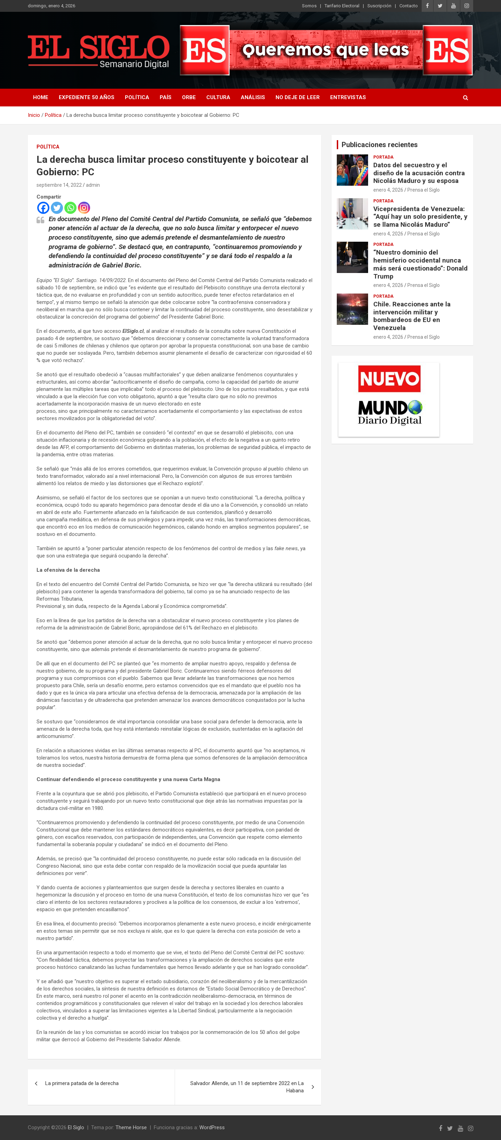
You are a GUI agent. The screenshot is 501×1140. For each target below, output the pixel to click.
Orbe (189, 97)
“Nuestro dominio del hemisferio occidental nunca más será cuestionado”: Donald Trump (420, 264)
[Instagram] (84, 208)
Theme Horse (131, 1127)
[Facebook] (43, 208)
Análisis (253, 97)
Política (137, 97)
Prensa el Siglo (423, 190)
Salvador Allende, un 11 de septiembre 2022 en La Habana (247, 1087)
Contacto (408, 5)
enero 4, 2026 (388, 190)
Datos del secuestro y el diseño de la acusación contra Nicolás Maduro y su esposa (419, 173)
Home (40, 97)
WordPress (212, 1127)
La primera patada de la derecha (82, 1083)
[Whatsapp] (70, 208)
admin (93, 185)
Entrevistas (348, 97)
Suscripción (379, 5)
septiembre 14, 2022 (59, 185)
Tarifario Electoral (342, 5)
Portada (383, 157)
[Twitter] (57, 208)
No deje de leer (298, 97)
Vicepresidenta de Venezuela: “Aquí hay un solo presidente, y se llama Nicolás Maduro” (420, 217)
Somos (309, 5)
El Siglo (76, 1127)
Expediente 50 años (86, 97)
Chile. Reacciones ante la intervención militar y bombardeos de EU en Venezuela (412, 316)
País (166, 97)
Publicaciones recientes (380, 145)
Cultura (218, 97)
